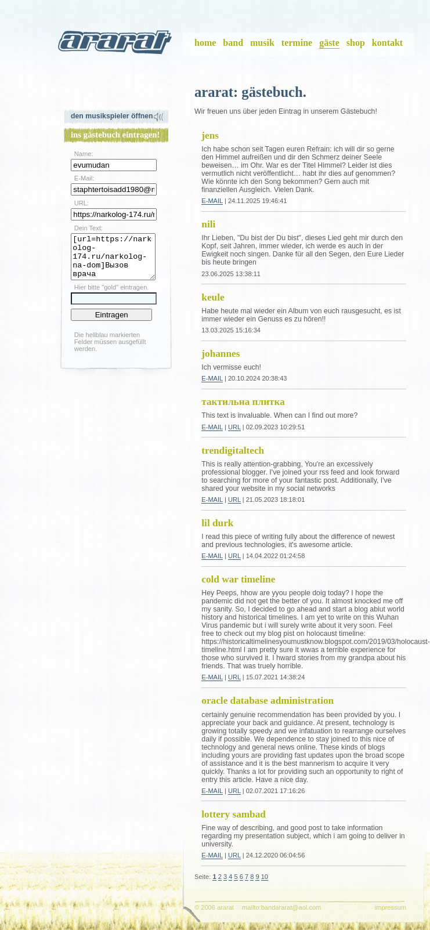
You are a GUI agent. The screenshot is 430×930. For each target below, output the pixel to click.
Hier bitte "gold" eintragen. (111, 295)
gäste (329, 43)
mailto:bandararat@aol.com (281, 907)
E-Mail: (84, 178)
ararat (116, 44)
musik (262, 43)
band (233, 43)
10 (264, 876)
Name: (83, 153)
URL (234, 427)
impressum (390, 907)
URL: (81, 203)
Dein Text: (88, 228)
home (205, 43)
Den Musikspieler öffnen (112, 116)
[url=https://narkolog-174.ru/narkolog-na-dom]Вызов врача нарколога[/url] (113, 261)
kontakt (387, 43)
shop (355, 43)
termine (296, 43)
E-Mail (212, 200)
